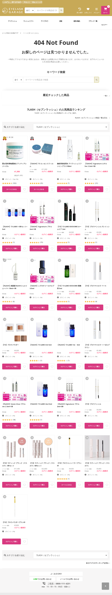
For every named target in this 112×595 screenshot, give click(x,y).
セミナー (104, 25)
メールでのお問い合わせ (69, 579)
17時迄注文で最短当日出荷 (32, 2)
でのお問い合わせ (42, 579)
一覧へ (106, 96)
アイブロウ (44, 21)
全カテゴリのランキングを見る (97, 563)
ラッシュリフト (28, 21)
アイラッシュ (12, 21)
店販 (60, 21)
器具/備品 (77, 21)
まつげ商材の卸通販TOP (10, 33)
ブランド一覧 (93, 21)
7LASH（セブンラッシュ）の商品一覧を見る (91, 118)
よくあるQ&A (56, 573)
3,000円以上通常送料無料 (12, 2)
